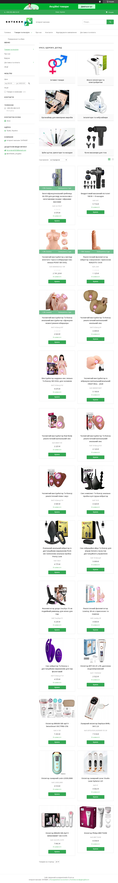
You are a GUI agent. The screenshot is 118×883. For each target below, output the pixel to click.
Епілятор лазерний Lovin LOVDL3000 (57, 778)
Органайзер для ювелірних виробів (57, 117)
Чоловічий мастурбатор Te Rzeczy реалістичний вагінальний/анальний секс (95, 320)
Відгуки (7, 58)
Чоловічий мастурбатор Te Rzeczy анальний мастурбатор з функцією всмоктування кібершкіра (57, 320)
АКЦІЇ (6, 67)
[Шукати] (110, 22)
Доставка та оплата (88, 32)
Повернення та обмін (16, 39)
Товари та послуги (22, 32)
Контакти (49, 32)
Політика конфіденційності (79, 880)
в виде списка (112, 159)
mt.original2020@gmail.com (16, 150)
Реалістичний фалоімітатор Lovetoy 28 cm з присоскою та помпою (96, 611)
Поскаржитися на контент (59, 880)
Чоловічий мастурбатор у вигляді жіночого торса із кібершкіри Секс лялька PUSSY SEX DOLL (57, 260)
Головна (7, 32)
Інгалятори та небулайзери (95, 117)
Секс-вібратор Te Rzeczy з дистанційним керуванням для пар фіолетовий (57, 669)
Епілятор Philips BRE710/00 (95, 833)
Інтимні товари (57, 80)
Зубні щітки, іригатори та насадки (57, 152)
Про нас (39, 32)
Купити (57, 221)
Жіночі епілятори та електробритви (95, 81)
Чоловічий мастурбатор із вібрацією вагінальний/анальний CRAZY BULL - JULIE (95, 381)
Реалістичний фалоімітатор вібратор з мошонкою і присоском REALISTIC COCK (95, 260)
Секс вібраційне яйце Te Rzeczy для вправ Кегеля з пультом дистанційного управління (95, 551)
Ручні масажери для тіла (96, 152)
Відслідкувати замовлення (66, 32)
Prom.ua (71, 877)
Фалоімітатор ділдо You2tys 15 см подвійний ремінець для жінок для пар (57, 611)
